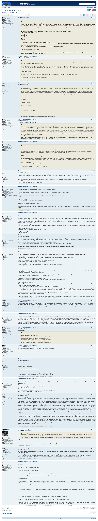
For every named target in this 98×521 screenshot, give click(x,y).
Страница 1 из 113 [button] (81, 15)
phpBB (13, 520)
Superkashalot (5, 429)
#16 (19, 380)
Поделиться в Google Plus (93, 10)
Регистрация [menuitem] (89, 7)
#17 (19, 395)
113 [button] (93, 15)
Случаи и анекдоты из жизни (12, 10)
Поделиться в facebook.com (90, 10)
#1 (18, 17)
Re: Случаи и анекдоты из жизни (27, 56)
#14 (19, 346)
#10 (19, 250)
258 (7, 305)
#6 (18, 172)
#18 (19, 430)
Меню (5, 7)
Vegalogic (19, 520)
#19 (19, 449)
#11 (19, 301)
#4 (18, 120)
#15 (19, 360)
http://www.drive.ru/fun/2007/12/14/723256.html (28, 368)
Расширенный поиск (94, 4)
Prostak (3, 17)
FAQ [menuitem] (9, 7)
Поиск (92, 4)
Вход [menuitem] (95, 7)
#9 (18, 236)
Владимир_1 (5, 186)
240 (7, 22)
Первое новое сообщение (67, 14)
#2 (18, 57)
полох (3, 171)
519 (7, 439)
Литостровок (24, 3)
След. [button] (95, 15)
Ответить (4, 15)
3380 (8, 191)
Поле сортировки (52, 505)
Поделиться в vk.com (95, 10)
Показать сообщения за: (35, 505)
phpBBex (7, 520)
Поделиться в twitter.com (88, 10)
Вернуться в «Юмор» (6, 510)
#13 (19, 328)
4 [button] (88, 15)
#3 (18, 84)
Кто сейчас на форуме (7, 513)
